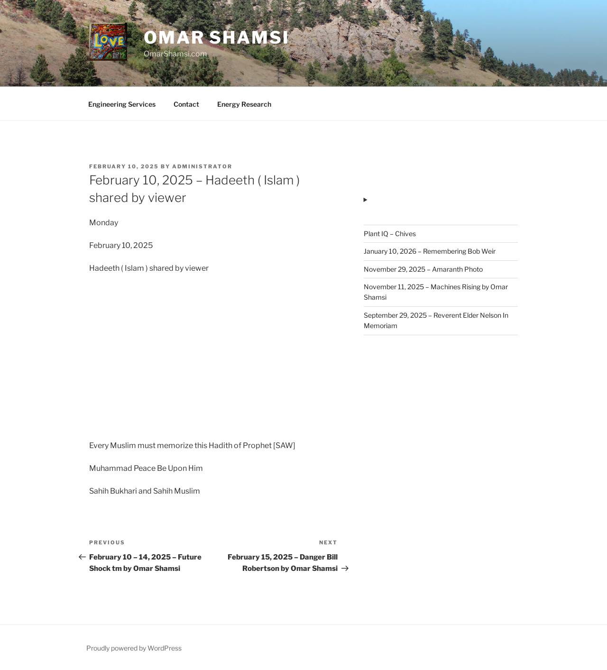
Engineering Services (122, 104)
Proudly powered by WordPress (134, 648)
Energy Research (244, 104)
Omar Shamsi (217, 37)
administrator (202, 166)
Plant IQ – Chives (390, 233)
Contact (186, 104)
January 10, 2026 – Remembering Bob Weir (430, 251)
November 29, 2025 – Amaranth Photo (423, 269)
